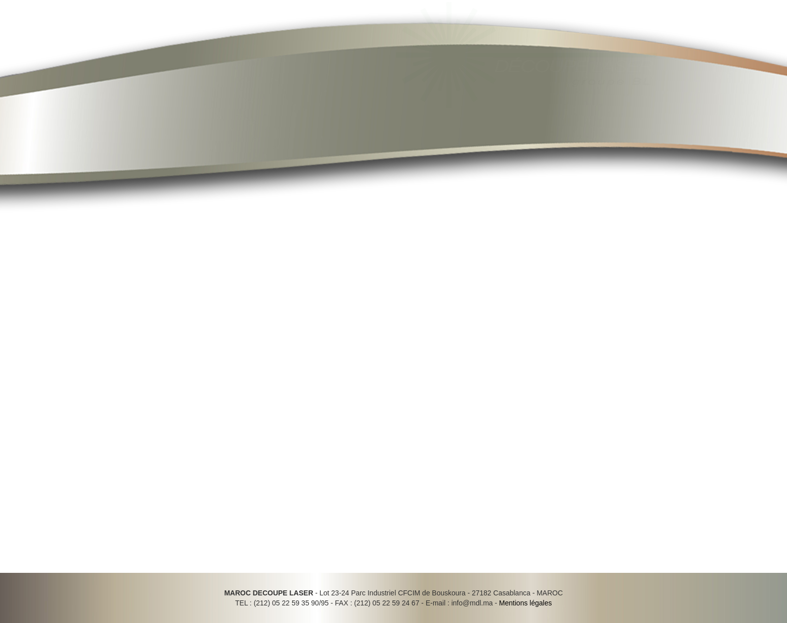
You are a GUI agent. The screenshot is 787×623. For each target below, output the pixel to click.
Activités (339, 121)
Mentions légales (525, 603)
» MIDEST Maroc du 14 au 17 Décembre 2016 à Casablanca (612, 255)
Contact (594, 121)
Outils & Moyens (402, 121)
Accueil (167, 121)
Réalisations (473, 121)
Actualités (285, 121)
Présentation (223, 121)
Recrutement (537, 121)
